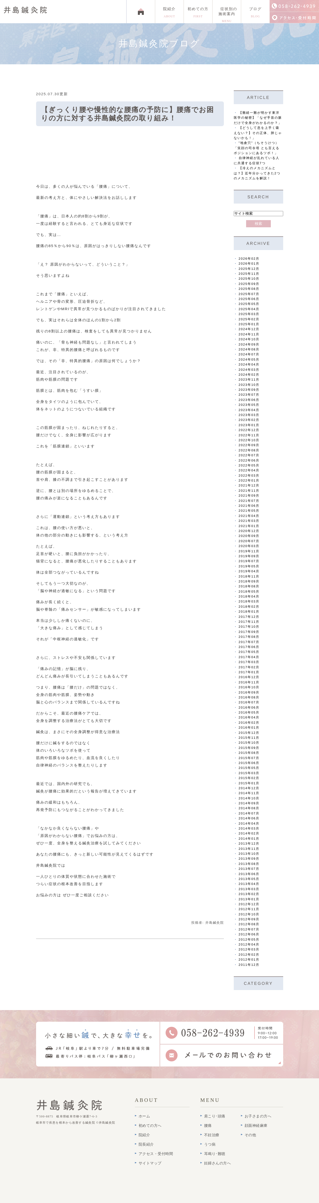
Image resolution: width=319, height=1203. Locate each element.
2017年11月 (249, 622)
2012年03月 (249, 949)
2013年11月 (249, 849)
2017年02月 (249, 667)
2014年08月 (249, 808)
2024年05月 (249, 359)
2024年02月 (249, 374)
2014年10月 (249, 798)
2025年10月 (249, 278)
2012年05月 (249, 939)
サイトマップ (150, 1163)
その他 (250, 1135)
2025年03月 (249, 314)
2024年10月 (249, 339)
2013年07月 (249, 869)
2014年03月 (249, 828)
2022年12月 (249, 430)
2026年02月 (249, 258)
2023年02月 (249, 420)
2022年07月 (249, 455)
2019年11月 (249, 551)
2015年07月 (249, 758)
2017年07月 (249, 642)
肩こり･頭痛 (214, 1116)
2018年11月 (249, 576)
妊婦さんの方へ (217, 1163)
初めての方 (198, 12)
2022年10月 (249, 440)
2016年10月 (249, 687)
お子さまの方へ (258, 1116)
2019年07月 (249, 561)
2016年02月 (249, 722)
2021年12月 (249, 485)
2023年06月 (249, 400)
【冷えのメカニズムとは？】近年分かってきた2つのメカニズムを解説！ (257, 173)
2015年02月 (249, 778)
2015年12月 (249, 733)
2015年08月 (249, 753)
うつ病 (210, 1144)
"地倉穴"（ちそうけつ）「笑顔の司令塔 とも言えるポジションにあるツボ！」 (257, 148)
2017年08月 (249, 637)
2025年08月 (249, 289)
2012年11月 (249, 909)
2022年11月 (249, 435)
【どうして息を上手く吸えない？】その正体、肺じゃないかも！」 (258, 133)
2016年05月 (249, 712)
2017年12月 (249, 617)
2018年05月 (249, 591)
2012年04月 (249, 944)
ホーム (144, 1116)
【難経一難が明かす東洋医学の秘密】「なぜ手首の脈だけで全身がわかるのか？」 (258, 118)
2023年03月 (249, 415)
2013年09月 (249, 858)
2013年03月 (249, 889)
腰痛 (208, 1126)
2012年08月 (249, 924)
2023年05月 (249, 405)
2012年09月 (249, 919)
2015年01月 (249, 783)
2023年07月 (249, 394)
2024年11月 (249, 334)
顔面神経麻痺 (256, 1126)
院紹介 (169, 12)
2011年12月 (249, 965)
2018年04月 (249, 596)
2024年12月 (249, 329)
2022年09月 (249, 445)
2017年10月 (249, 626)
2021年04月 (249, 516)
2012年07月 (249, 929)
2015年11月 (249, 738)
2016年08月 (249, 697)
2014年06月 (249, 818)
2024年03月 (249, 369)
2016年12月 (249, 677)
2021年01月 (249, 526)
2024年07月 (249, 354)
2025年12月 (249, 269)
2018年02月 (249, 606)
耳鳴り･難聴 (214, 1154)
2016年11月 (249, 682)
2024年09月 (249, 344)
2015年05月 (249, 768)
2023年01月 (249, 425)
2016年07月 (249, 702)
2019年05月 (249, 566)
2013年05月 (249, 879)
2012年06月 (249, 934)
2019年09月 (249, 556)
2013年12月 (249, 843)
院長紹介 (146, 1144)
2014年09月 (249, 803)
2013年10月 (249, 854)
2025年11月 (249, 274)
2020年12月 (249, 531)
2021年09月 (249, 495)
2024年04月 (249, 364)
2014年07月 (249, 813)
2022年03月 (249, 475)
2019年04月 (249, 571)
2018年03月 (249, 601)
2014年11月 (249, 793)
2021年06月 (249, 506)
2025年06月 (249, 299)
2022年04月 (249, 470)
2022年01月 (249, 480)
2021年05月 (249, 510)
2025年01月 (249, 324)
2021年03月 (249, 521)
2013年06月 (249, 874)
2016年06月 (249, 707)
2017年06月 (249, 647)
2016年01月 (249, 727)
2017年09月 (249, 632)
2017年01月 (249, 672)
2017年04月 (249, 657)
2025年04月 (249, 309)
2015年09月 (249, 748)
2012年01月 (249, 959)
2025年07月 (249, 294)
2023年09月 (249, 390)
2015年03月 (249, 773)
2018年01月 (249, 611)
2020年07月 (249, 541)
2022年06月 (249, 460)
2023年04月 (249, 410)
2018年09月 (249, 581)
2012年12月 (249, 904)
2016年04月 (249, 717)
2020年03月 (249, 546)
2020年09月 (249, 536)
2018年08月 (249, 586)
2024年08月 (249, 349)
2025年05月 (249, 304)
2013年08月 (249, 864)
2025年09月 (249, 284)
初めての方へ (150, 1126)
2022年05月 (249, 465)
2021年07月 (249, 501)
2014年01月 (249, 838)
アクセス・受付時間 (156, 1154)
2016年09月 (249, 692)
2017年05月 (249, 652)
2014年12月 (249, 788)
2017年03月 (249, 662)
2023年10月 (249, 385)
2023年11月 (249, 379)
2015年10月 (249, 742)
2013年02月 (249, 894)
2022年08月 (249, 450)
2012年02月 (249, 954)
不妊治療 (211, 1135)
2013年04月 (249, 884)
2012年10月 (249, 914)
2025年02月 (249, 319)
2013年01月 (249, 899)
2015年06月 (249, 763)
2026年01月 (249, 263)
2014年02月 (249, 833)
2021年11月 (249, 490)
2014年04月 (249, 823)
